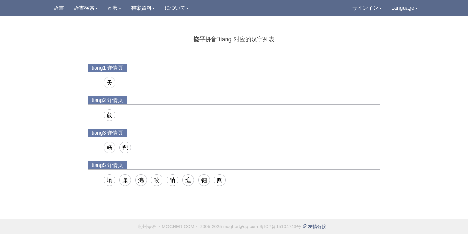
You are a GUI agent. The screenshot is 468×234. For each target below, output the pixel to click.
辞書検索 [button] (86, 8)
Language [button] (404, 8)
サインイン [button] (367, 8)
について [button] (177, 8)
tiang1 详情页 (107, 68)
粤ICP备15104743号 (280, 226)
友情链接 (314, 226)
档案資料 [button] (143, 8)
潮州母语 (147, 226)
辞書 (59, 8)
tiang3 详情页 (107, 133)
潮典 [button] (114, 8)
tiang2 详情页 (107, 100)
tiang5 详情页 (107, 165)
